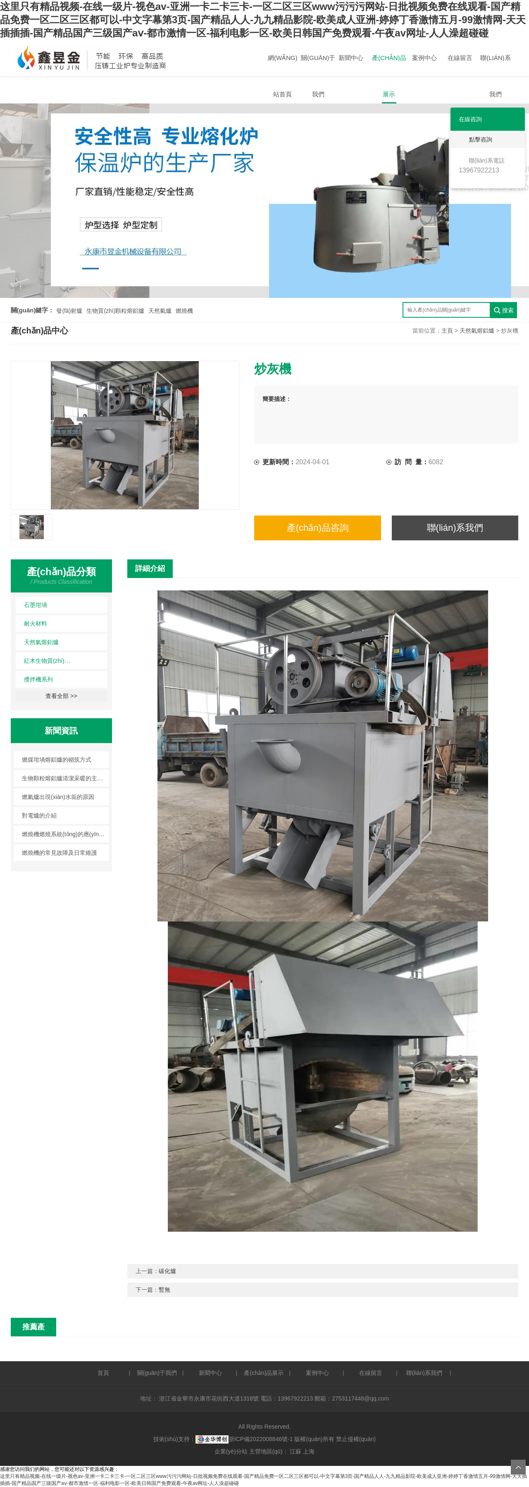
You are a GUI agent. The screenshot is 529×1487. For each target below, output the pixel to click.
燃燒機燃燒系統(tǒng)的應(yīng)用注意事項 (65, 834)
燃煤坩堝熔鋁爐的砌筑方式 (56, 759)
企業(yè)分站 (231, 1451)
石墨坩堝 (35, 605)
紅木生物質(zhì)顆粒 (49, 660)
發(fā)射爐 (69, 310)
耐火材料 (35, 623)
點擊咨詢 (475, 140)
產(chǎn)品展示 (389, 65)
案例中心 (424, 57)
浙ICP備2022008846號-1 (261, 1439)
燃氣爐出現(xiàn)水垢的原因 (58, 797)
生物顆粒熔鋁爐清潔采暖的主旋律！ (65, 778)
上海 (309, 1451)
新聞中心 (350, 57)
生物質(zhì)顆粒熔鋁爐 (115, 310)
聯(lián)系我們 (495, 65)
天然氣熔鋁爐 (477, 330)
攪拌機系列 (38, 679)
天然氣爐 (160, 310)
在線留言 (460, 57)
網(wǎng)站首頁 (283, 65)
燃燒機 (184, 310)
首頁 (103, 1372)
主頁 (447, 330)
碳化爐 (167, 1271)
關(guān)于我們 (318, 65)
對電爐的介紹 (39, 815)
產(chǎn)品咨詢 (318, 528)
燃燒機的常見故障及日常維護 (59, 852)
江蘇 (295, 1451)
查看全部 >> (61, 696)
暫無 (164, 1289)
